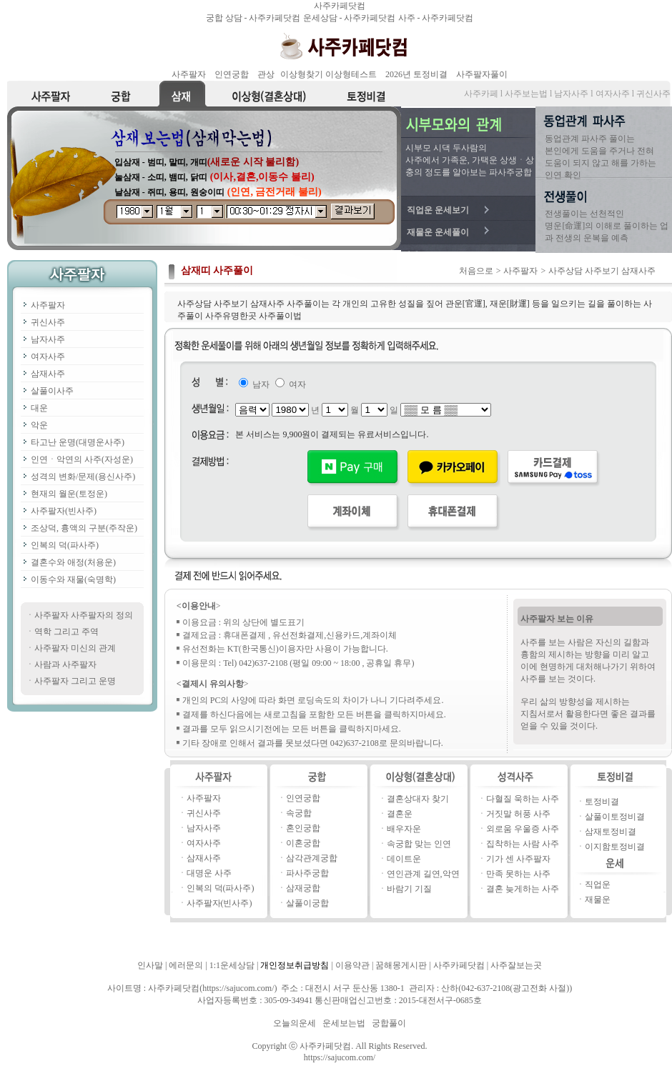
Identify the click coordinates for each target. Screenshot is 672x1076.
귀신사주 (48, 322)
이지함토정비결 (615, 847)
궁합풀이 (389, 1023)
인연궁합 (231, 74)
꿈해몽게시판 (401, 965)
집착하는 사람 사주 (522, 844)
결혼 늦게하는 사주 (522, 889)
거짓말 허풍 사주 (518, 814)
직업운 (598, 885)
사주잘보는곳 (516, 965)
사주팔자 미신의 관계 (75, 648)
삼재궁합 (303, 888)
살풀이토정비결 (615, 817)
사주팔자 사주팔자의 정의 (83, 615)
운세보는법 (343, 1023)
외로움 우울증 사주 (522, 829)
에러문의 (186, 965)
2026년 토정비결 (416, 74)
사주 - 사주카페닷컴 (436, 18)
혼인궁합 (303, 828)
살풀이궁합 (307, 903)
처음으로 (476, 271)
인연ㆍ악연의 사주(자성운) (82, 459)
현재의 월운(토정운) (69, 494)
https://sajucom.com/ (339, 1057)
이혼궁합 (303, 843)
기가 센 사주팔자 (518, 859)
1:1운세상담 (232, 965)
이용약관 (352, 965)
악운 (39, 425)
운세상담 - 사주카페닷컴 (350, 18)
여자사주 (48, 357)
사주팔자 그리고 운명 (75, 681)
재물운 (598, 900)
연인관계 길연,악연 (423, 874)
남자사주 (48, 339)
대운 (39, 408)
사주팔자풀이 (482, 74)
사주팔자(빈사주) (64, 511)
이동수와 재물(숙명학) (73, 579)
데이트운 (404, 859)
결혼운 (399, 814)
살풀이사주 (52, 391)
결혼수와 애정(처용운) (73, 562)
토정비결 (602, 802)
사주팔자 (189, 74)
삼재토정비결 (610, 832)
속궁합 (299, 813)
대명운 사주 (209, 873)
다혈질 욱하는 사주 (522, 799)
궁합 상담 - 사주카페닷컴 (254, 18)
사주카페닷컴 (339, 6)
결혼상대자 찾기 (418, 799)
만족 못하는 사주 (518, 874)
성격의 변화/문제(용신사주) (83, 477)
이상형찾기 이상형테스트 (328, 74)
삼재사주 (48, 374)
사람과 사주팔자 (65, 664)
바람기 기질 (409, 889)
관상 (266, 74)
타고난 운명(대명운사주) (77, 442)
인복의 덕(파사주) (65, 545)
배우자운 (404, 829)
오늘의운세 (294, 1023)
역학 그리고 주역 (66, 632)
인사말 (150, 965)
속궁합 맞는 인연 (419, 844)
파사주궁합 (307, 873)
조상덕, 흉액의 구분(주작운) (84, 528)
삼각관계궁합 (311, 858)
